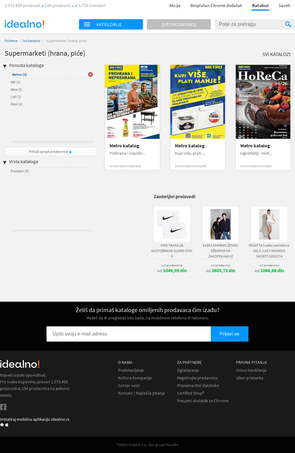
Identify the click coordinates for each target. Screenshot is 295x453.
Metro (19, 74)
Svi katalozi (31, 40)
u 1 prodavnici (221, 265)
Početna (11, 40)
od (172, 270)
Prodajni (20, 171)
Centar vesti (129, 385)
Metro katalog (124, 146)
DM (15, 82)
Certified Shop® (190, 393)
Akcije (174, 5)
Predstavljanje (131, 370)
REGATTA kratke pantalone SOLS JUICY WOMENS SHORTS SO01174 (269, 250)
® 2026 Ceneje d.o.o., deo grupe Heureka (147, 444)
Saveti (284, 5)
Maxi (17, 104)
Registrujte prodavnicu (197, 378)
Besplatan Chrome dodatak (216, 5)
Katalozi (260, 5)
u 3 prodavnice (172, 265)
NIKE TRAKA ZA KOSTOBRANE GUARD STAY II (172, 250)
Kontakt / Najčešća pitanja (141, 393)
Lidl (16, 96)
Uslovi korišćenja (251, 370)
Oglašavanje (188, 370)
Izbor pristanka (249, 378)
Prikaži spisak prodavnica (48, 151)
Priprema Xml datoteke (198, 385)
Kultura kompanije (135, 378)
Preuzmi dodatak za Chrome (202, 400)
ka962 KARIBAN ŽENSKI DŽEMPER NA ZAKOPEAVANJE (220, 250)
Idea (16, 89)
